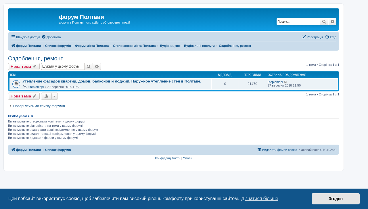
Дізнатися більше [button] (259, 198)
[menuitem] (51, 37)
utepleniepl (36, 87)
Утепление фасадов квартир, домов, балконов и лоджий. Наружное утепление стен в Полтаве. (111, 81)
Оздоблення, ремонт (35, 58)
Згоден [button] (336, 198)
